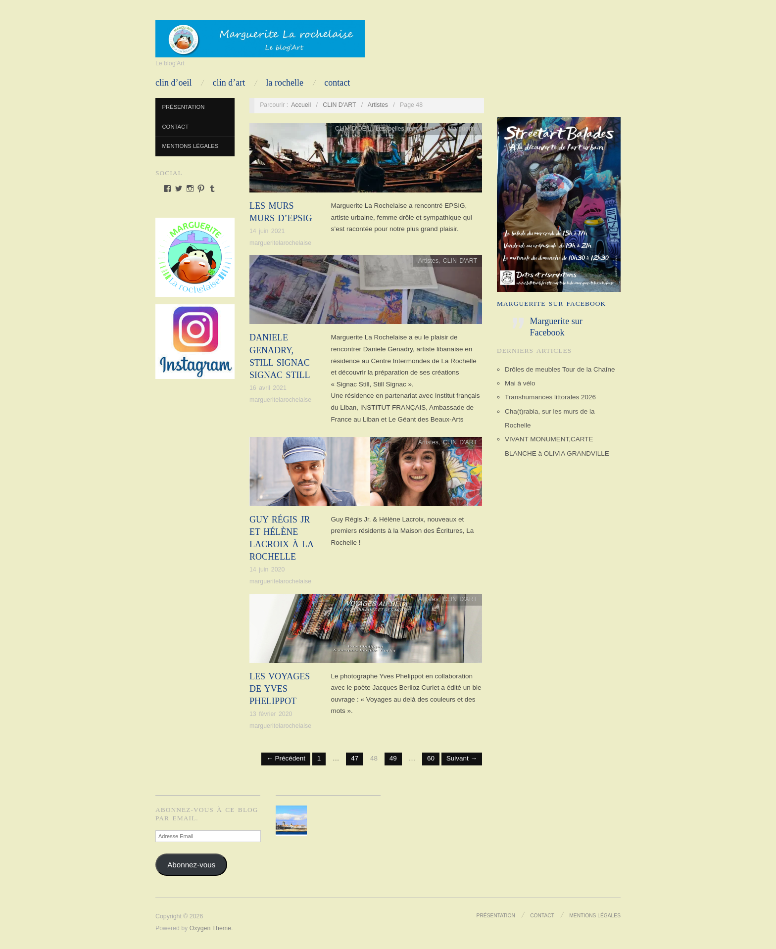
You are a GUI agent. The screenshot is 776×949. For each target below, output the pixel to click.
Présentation (183, 107)
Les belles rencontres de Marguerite (426, 128)
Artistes (378, 104)
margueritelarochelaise (280, 242)
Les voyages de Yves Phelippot (279, 688)
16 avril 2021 (268, 387)
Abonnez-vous (191, 864)
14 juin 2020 (267, 569)
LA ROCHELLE (284, 82)
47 (354, 758)
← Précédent (285, 758)
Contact (337, 82)
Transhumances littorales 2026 (550, 397)
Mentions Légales (190, 146)
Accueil (301, 104)
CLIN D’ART (229, 82)
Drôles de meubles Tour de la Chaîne (560, 369)
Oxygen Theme (210, 928)
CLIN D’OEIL (173, 82)
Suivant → (461, 758)
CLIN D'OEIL (353, 128)
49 (393, 758)
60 (431, 758)
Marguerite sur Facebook (551, 303)
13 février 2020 (270, 714)
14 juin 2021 (267, 231)
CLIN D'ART (339, 104)
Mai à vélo (520, 383)
